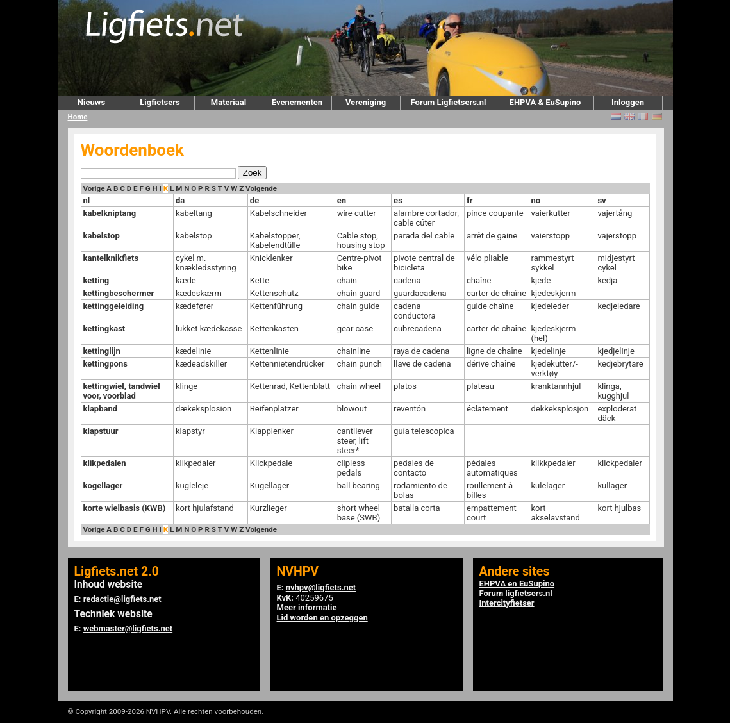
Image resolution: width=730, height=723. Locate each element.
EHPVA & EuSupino (545, 102)
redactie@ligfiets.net (122, 599)
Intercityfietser (507, 603)
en (341, 200)
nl (86, 200)
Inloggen (627, 102)
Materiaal (228, 102)
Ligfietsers (159, 102)
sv (601, 200)
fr (469, 200)
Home (78, 116)
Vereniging (365, 102)
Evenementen (297, 102)
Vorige (94, 188)
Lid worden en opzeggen (322, 617)
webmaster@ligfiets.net (127, 628)
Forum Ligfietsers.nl (448, 102)
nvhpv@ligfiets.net (321, 587)
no (536, 200)
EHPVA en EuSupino (517, 583)
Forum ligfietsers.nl (515, 593)
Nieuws (91, 102)
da (180, 200)
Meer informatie (307, 607)
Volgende (261, 188)
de (254, 200)
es (398, 200)
